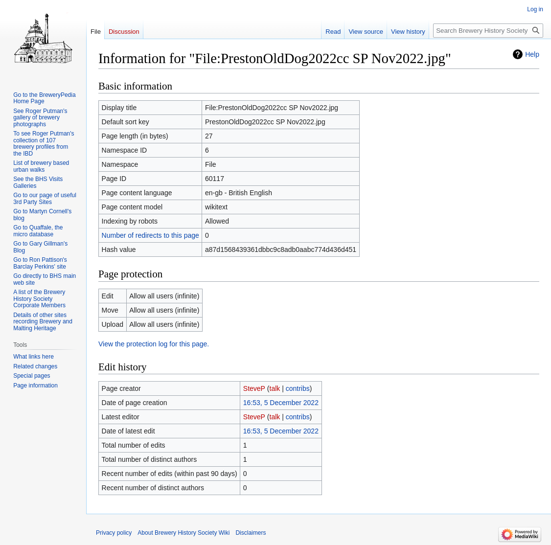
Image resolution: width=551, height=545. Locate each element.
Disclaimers (250, 532)
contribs (298, 388)
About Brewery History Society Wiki (184, 532)
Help (532, 54)
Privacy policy (114, 532)
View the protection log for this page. (153, 344)
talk (275, 388)
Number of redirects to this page (150, 235)
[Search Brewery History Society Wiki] (488, 30)
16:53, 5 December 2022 (281, 403)
